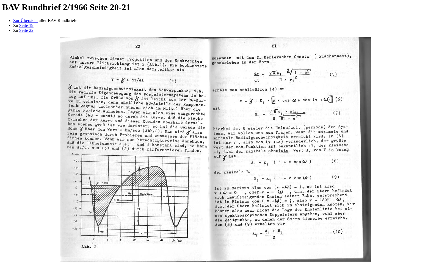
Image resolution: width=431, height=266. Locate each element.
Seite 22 (26, 30)
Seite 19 (26, 25)
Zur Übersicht (25, 20)
